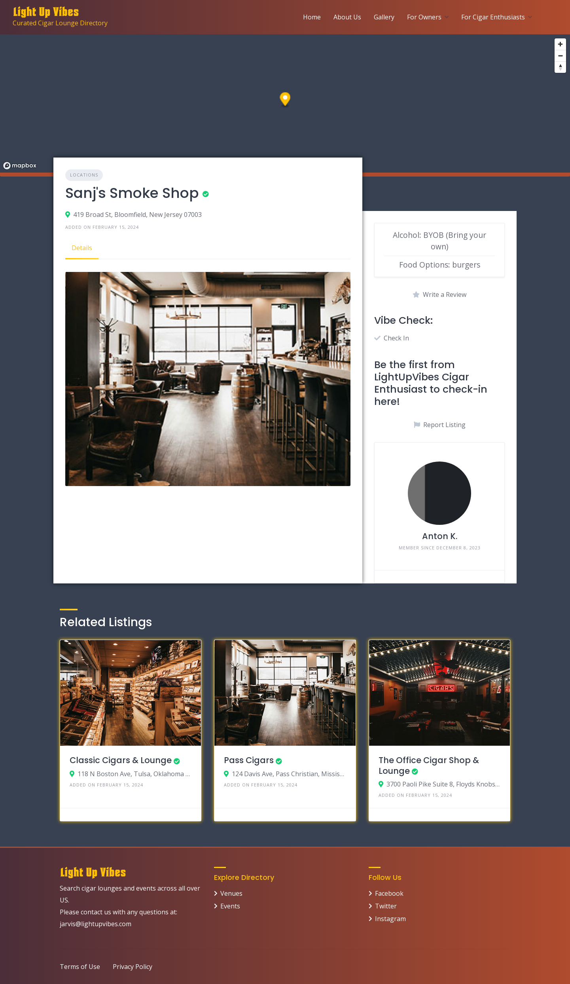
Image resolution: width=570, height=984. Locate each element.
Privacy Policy (132, 966)
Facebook (389, 893)
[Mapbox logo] (19, 165)
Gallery (384, 17)
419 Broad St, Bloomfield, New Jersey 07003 (137, 214)
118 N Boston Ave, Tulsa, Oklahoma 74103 (135, 773)
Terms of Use (80, 966)
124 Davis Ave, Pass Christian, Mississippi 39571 (289, 773)
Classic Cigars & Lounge (121, 760)
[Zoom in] (560, 44)
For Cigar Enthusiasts (493, 17)
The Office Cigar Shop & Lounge (429, 765)
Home (312, 17)
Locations (84, 175)
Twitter (386, 906)
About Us (347, 17)
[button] (285, 100)
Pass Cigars (249, 760)
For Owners (424, 17)
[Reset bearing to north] (560, 67)
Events (230, 906)
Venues (231, 893)
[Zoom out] (560, 55)
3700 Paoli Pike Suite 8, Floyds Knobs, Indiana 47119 (443, 784)
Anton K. (439, 536)
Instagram (390, 918)
